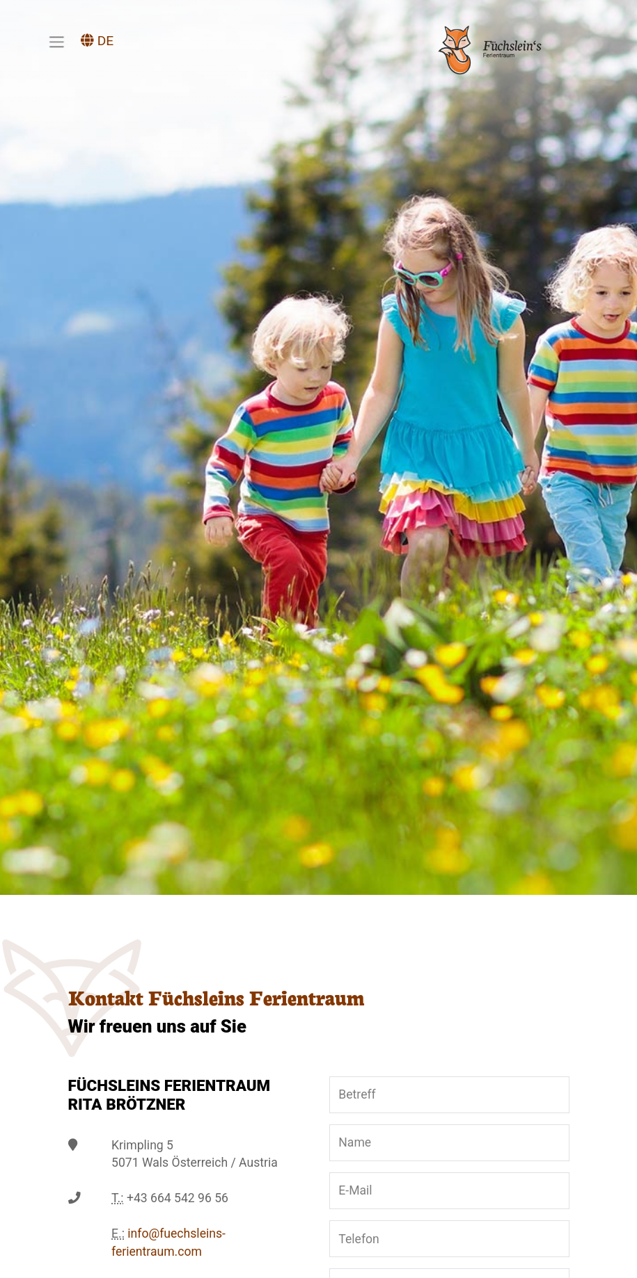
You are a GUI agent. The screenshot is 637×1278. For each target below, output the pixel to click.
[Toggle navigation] (56, 41)
